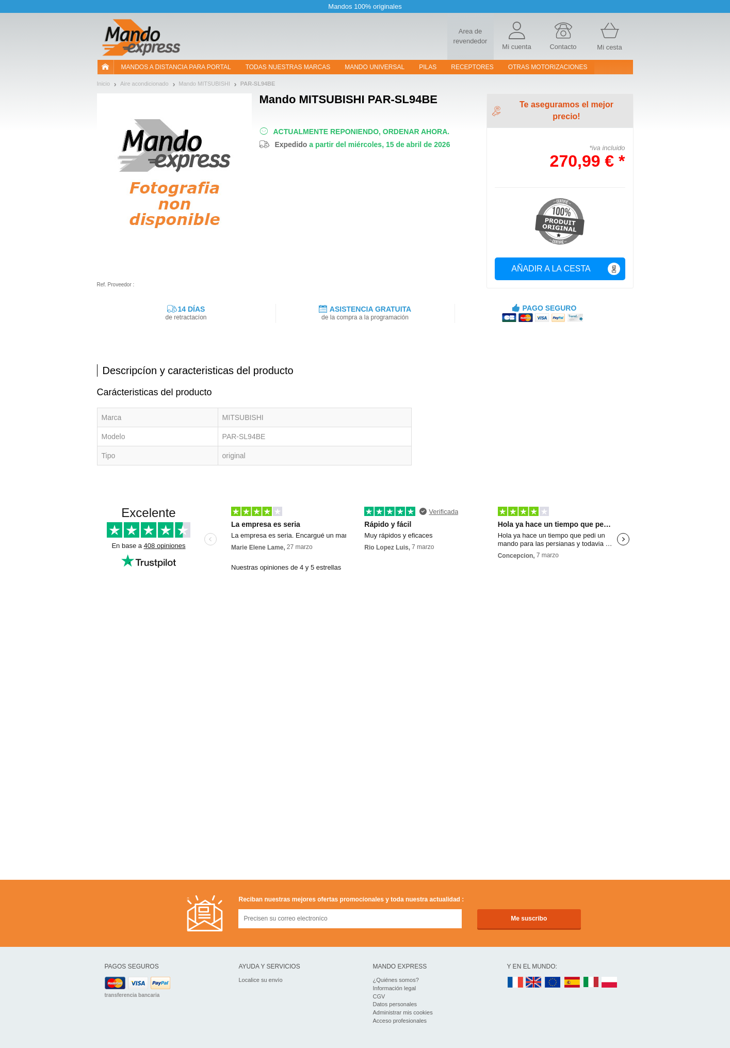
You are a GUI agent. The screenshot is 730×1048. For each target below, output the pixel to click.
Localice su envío (261, 980)
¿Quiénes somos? (396, 980)
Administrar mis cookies (403, 1012)
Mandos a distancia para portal (176, 67)
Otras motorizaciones (548, 67)
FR (515, 982)
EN (553, 982)
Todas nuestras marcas (288, 67)
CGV (379, 996)
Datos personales (395, 1004)
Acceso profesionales (400, 1021)
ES (572, 982)
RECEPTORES (472, 67)
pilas (427, 67)
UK (534, 982)
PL (610, 982)
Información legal (394, 988)
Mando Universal (374, 67)
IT (591, 982)
